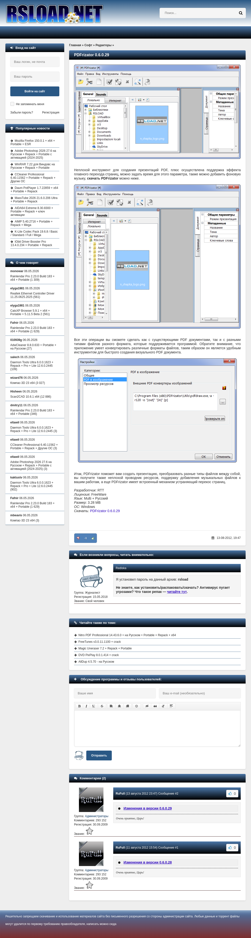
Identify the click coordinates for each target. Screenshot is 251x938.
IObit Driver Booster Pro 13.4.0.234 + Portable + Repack (31, 243)
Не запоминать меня (30, 104)
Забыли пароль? (21, 112)
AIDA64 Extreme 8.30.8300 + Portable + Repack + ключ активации (32, 211)
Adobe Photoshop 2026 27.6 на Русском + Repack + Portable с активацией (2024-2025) (33, 154)
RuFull (120, 793)
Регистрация (50, 112)
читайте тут (177, 592)
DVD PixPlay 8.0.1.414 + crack (98, 655)
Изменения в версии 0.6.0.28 (148, 862)
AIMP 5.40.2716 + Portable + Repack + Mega (32, 223)
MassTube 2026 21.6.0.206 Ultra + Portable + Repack (34, 199)
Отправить (99, 755)
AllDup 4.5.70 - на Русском (96, 661)
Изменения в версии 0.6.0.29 (148, 808)
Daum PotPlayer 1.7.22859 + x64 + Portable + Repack (34, 189)
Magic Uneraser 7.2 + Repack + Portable (105, 648)
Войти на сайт (35, 91)
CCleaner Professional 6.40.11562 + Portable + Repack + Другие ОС (33, 178)
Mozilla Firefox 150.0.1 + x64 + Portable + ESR (33, 142)
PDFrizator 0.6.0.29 (105, 511)
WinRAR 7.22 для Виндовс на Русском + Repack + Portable (33, 166)
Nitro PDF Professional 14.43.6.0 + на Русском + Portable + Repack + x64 (127, 635)
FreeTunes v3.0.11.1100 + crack (99, 642)
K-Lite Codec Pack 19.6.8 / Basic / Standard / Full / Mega (34, 233)
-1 (85, 538)
